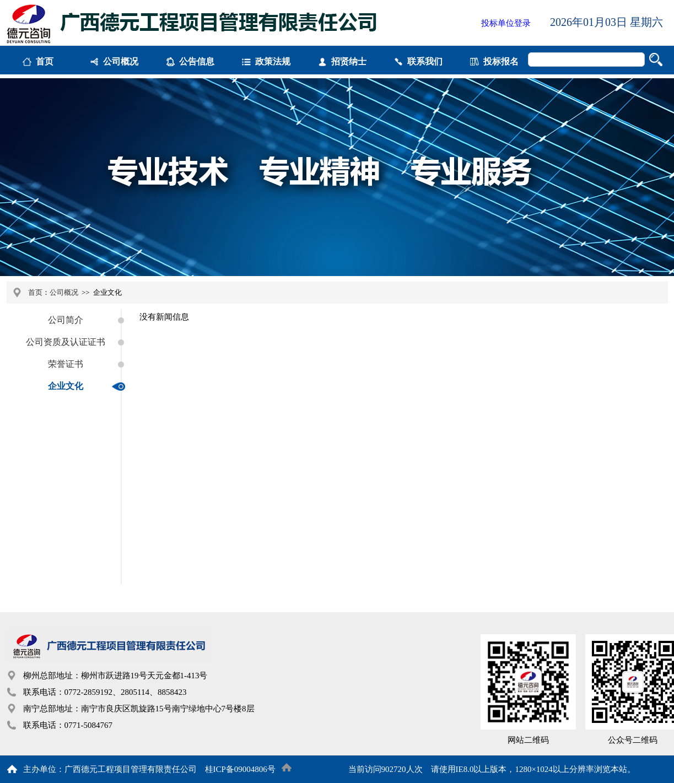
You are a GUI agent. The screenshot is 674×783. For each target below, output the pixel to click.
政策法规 (272, 61)
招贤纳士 (348, 61)
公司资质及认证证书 (65, 342)
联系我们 (425, 61)
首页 (44, 61)
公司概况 (120, 61)
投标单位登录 (506, 23)
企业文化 (65, 386)
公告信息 (196, 61)
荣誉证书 (65, 364)
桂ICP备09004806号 (240, 769)
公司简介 (65, 320)
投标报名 (501, 61)
